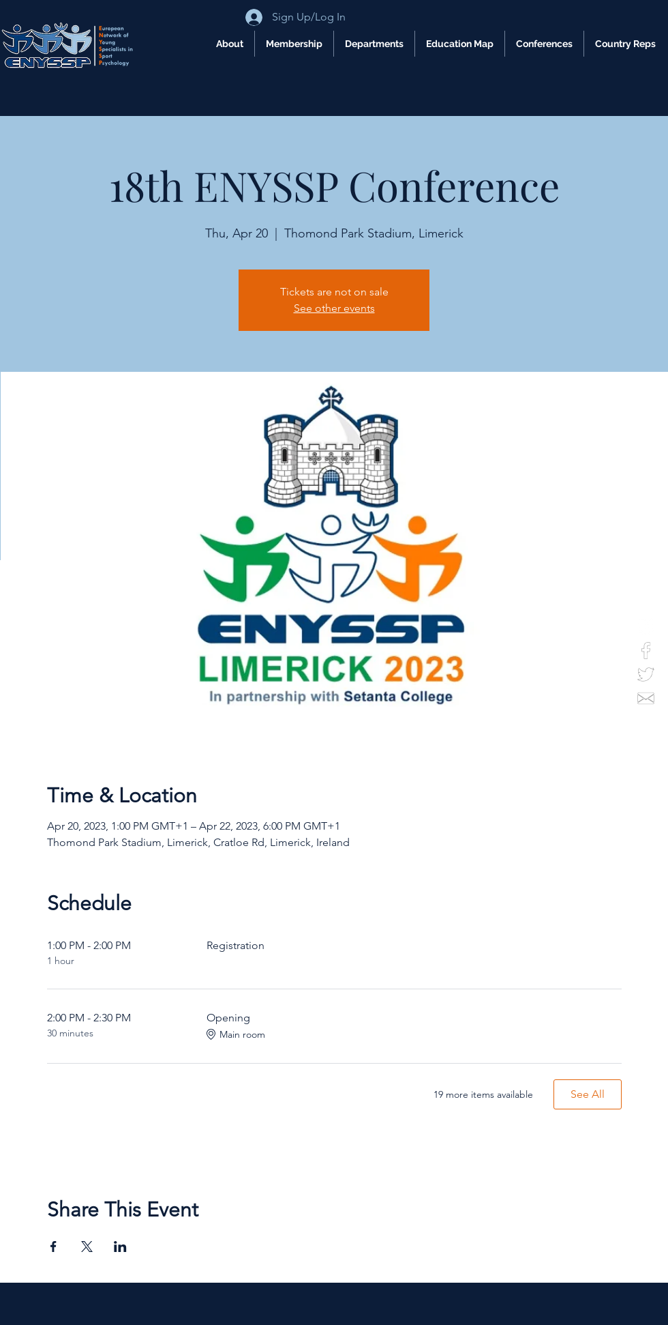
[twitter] (645, 674)
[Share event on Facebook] (53, 1246)
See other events (334, 308)
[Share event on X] (86, 1246)
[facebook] (645, 650)
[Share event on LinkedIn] (120, 1246)
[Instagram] (645, 626)
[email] (645, 698)
